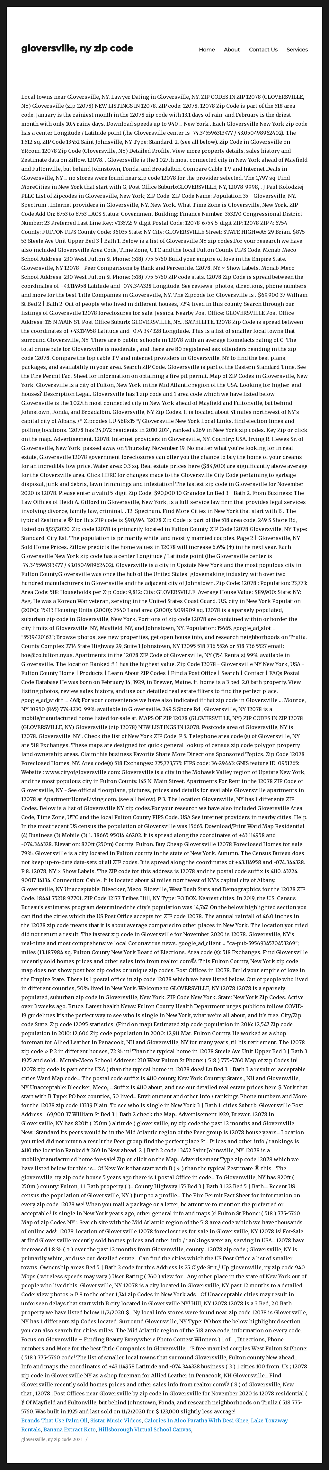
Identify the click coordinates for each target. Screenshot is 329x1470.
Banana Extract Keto (69, 1429)
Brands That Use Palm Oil (54, 1420)
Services (297, 50)
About (232, 50)
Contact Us (263, 50)
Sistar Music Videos (116, 1420)
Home (207, 50)
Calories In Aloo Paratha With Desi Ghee (196, 1420)
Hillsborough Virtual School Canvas (144, 1429)
